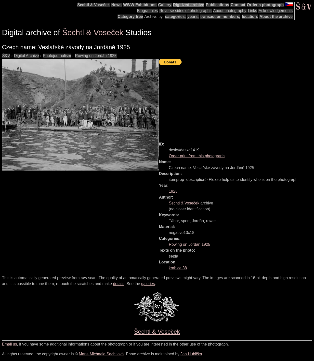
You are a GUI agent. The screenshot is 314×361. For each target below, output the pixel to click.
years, (193, 16)
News (116, 5)
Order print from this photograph (197, 156)
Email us (9, 344)
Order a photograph (265, 5)
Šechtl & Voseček (93, 5)
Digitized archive (188, 5)
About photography (229, 11)
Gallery (164, 5)
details (118, 284)
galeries (148, 284)
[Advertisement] (236, 101)
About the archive (276, 16)
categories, (175, 16)
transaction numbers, (220, 16)
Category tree (130, 16)
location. (250, 16)
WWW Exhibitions (140, 5)
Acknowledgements (276, 11)
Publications (217, 5)
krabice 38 (178, 268)
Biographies (147, 11)
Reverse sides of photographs (185, 11)
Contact (238, 5)
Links (252, 11)
